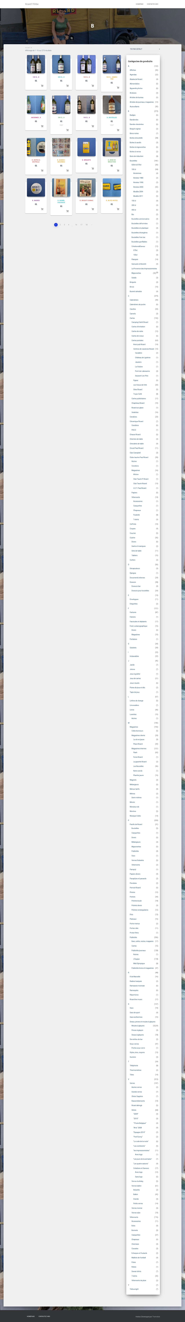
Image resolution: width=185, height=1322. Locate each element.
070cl (135, 250)
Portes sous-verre (138, 1048)
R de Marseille (135, 977)
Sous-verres (134, 1044)
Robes (134, 1267)
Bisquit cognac (87, 200)
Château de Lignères (142, 358)
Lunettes (133, 714)
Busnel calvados (136, 291)
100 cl (35, 77)
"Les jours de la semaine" (142, 1159)
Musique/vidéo (135, 816)
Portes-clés (134, 928)
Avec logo (138, 1154)
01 (36, 80)
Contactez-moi (152, 4)
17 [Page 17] (81, 225)
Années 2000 (138, 187)
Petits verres (138, 1203)
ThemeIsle (156, 1317)
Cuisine (132, 538)
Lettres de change (136, 701)
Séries (134, 1110)
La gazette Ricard (139, 762)
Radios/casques (136, 981)
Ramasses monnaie (137, 986)
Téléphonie (134, 1066)
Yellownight (134, 1289)
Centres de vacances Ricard (143, 349)
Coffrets (133, 524)
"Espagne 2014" (139, 1132)
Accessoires (137, 501)
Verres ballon (136, 1186)
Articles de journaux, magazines (142, 102)
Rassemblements (138, 1101)
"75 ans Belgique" (139, 1123)
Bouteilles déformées (140, 223)
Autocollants (134, 107)
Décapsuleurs (135, 568)
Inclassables (134, 656)
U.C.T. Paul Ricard (139, 488)
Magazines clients (138, 735)
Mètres (132, 794)
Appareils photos (136, 88)
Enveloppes (134, 599)
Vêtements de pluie (139, 1280)
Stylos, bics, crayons (137, 1052)
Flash (135, 752)
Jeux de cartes (135, 678)
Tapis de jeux (134, 692)
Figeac (135, 380)
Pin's (131, 914)
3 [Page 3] (64, 225)
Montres (133, 811)
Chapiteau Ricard (138, 403)
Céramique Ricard (136, 421)
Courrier (133, 533)
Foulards (136, 515)
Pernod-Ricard (135, 888)
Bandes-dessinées (137, 124)
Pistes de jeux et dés (137, 687)
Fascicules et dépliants (138, 622)
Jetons (132, 669)
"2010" (135, 1119)
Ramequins (134, 990)
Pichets (132, 897)
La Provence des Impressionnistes (144, 269)
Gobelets (133, 648)
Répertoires (134, 995)
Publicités (135, 851)
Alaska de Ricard (136, 79)
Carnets (133, 314)
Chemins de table (136, 439)
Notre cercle (137, 771)
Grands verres (137, 1092)
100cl (135, 255)
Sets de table (136, 551)
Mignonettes (136, 273)
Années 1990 (138, 182)
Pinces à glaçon (137, 1030)
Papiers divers (135, 874)
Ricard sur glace (137, 408)
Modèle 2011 (138, 196)
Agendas (133, 75)
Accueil (27, 47)
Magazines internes (139, 749)
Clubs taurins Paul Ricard (139, 457)
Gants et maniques (139, 546)
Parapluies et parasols (138, 879)
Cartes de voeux (138, 336)
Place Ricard (138, 744)
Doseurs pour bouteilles (140, 591)
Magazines (136, 470)
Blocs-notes (113, 200)
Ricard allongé (137, 1105)
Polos (134, 1262)
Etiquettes (133, 604)
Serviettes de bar (136, 1039)
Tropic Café (137, 394)
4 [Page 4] (68, 225)
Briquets (87, 160)
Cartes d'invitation (138, 327)
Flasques (135, 259)
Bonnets (135, 1230)
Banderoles (134, 120)
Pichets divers (137, 905)
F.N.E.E (134, 430)
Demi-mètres (136, 797)
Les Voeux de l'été (140, 385)
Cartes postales (137, 340)
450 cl (60, 77)
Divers (134, 542)
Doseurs (133, 582)
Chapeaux (137, 510)
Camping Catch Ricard (140, 322)
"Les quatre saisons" (140, 1164)
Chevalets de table (137, 444)
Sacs (133, 856)
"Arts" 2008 (137, 1128)
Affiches (133, 70)
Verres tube (136, 1213)
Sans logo (138, 1177)
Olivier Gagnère (137, 1096)
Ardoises (133, 93)
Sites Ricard (137, 389)
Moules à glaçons (138, 1026)
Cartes (132, 318)
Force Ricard (138, 757)
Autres (134, 461)
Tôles (132, 1075)
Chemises (135, 1244)
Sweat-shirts (136, 1271)
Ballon (135, 1194)
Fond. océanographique (138, 626)
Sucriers (133, 1057)
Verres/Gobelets (138, 860)
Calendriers (134, 300)
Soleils (134, 278)
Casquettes (137, 506)
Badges (37, 200)
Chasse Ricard (135, 435)
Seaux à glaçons (138, 1035)
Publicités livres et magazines (143, 968)
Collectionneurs (137, 731)
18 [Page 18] (86, 225)
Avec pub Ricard (139, 344)
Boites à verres (135, 152)
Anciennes (35, 117)
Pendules (133, 883)
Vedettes (135, 412)
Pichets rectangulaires (140, 910)
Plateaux (133, 919)
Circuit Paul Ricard (136, 448)
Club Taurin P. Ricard (140, 479)
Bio (133, 214)
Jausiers (138, 362)
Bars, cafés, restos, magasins (142, 941)
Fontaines (133, 639)
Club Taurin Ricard (140, 483)
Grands (136, 1199)
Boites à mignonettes (138, 147)
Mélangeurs (134, 784)
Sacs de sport (135, 1013)
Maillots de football (139, 1258)
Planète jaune (138, 775)
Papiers (134, 493)
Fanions (133, 617)
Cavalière (138, 353)
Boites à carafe (135, 142)
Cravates (135, 1248)
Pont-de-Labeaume (142, 371)
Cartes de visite (137, 331)
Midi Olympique (139, 963)
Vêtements (136, 497)
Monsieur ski (134, 807)
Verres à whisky (137, 1181)
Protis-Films (134, 933)
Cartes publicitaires (139, 399)
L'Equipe (136, 959)
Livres (132, 710)
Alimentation (134, 84)
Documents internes (137, 578)
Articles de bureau (136, 97)
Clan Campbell (135, 453)
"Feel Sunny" (138, 1137)
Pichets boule (137, 901)
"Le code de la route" (141, 1141)
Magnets (133, 780)
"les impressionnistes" (141, 1150)
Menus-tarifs (134, 789)
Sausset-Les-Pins (141, 376)
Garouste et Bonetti (139, 264)
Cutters (132, 560)
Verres (132, 1083)
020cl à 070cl (136, 165)
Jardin (132, 665)
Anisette (136, 1190)
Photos (132, 892)
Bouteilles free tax (138, 237)
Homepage (139, 4)
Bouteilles (113, 117)
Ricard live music (136, 999)
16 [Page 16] (76, 225)
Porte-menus (135, 924)
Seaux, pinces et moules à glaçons (142, 1022)
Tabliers (134, 555)
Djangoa (133, 573)
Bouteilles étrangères (140, 233)
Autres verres (137, 1087)
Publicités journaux (139, 950)
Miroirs (132, 802)
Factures (133, 612)
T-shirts (136, 519)
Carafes (133, 309)
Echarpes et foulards (139, 1253)
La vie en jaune (138, 739)
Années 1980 (138, 178)
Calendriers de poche (138, 304)
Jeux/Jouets (134, 683)
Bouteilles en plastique (140, 228)
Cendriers (133, 417)
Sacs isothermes (136, 1017)
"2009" (135, 1114)
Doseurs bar (136, 586)
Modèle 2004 (138, 192)
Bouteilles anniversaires (140, 219)
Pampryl (133, 869)
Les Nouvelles (138, 766)
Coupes (132, 529)
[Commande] (145, 49)
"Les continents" (139, 1146)
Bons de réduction (136, 156)
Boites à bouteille (136, 138)
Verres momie (137, 1208)
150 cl (85, 117)
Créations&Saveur (138, 246)
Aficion (136, 474)
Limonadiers (134, 705)
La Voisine (139, 367)
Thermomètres (135, 1070)
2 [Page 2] (60, 225)
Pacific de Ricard (136, 824)
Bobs (133, 1226)
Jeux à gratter (135, 674)
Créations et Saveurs (141, 1168)
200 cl (60, 117)
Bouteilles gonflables (139, 242)
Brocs (132, 287)
